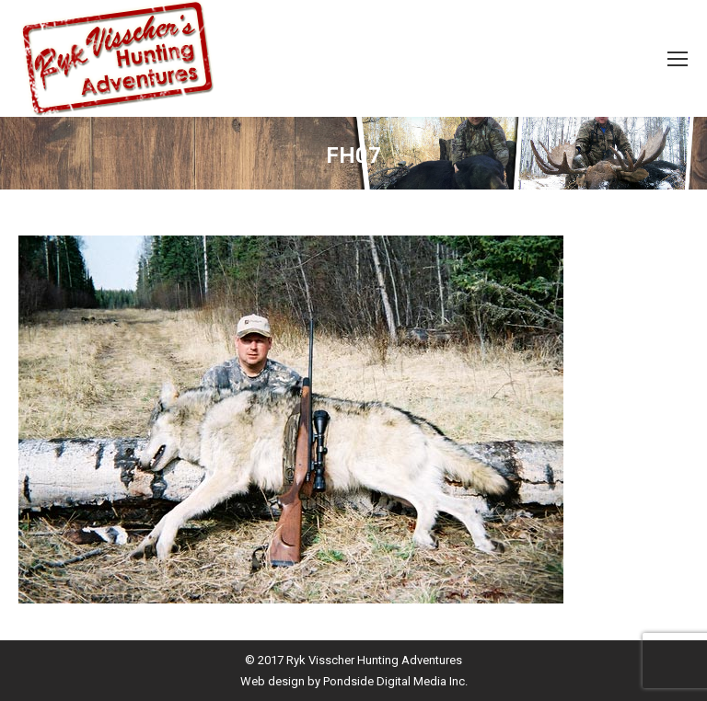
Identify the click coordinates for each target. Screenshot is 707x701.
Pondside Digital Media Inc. (395, 681)
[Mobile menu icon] (677, 59)
